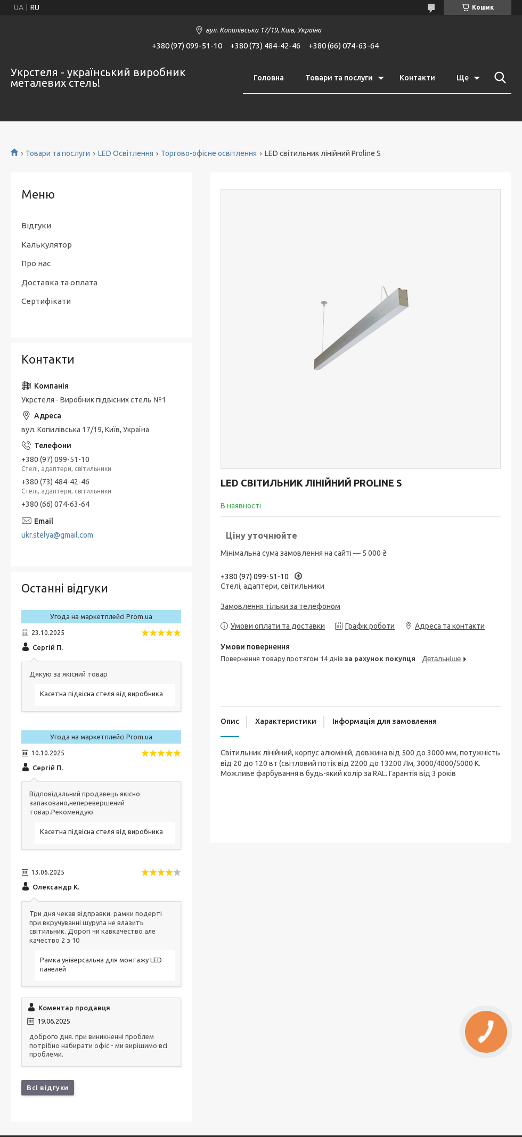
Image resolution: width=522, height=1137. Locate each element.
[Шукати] (498, 77)
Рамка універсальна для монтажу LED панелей (101, 964)
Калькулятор (46, 244)
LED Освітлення (125, 153)
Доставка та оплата (59, 282)
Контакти (417, 77)
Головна (269, 77)
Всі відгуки (48, 1087)
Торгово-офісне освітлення (209, 153)
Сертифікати (46, 301)
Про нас (36, 263)
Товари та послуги (339, 77)
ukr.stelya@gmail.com (57, 535)
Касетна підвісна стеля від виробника (101, 693)
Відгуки (36, 225)
